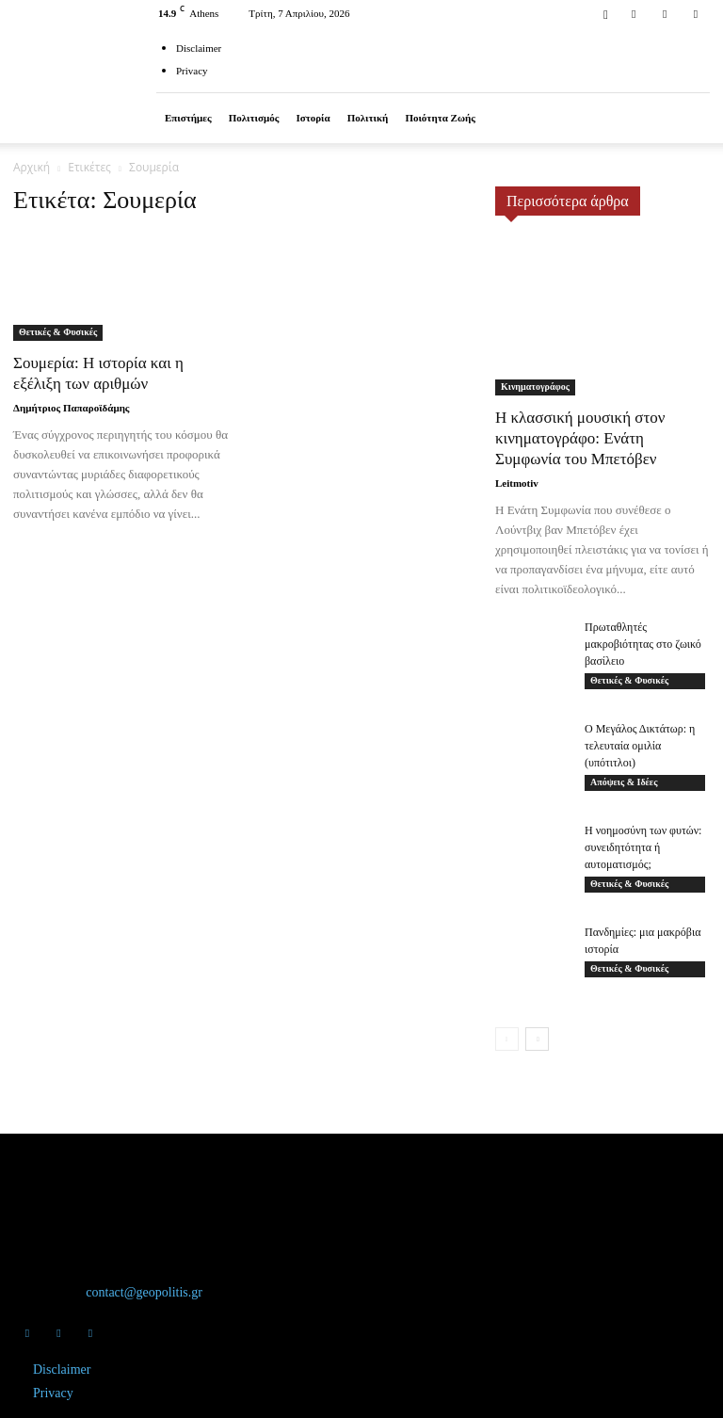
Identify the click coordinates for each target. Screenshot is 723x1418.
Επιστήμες (188, 117)
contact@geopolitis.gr (144, 1292)
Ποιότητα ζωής (440, 117)
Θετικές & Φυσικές (58, 332)
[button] (605, 13)
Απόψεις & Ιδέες (623, 782)
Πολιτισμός (254, 117)
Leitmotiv (516, 483)
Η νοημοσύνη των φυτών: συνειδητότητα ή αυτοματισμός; (643, 847)
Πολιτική (368, 117)
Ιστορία (312, 117)
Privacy (192, 70)
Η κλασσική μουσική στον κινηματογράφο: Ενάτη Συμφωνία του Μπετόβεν (580, 438)
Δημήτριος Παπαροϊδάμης (71, 407)
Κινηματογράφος (535, 386)
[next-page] (537, 1039)
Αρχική (31, 167)
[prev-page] (507, 1039)
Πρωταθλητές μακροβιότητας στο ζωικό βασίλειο (643, 644)
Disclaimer (198, 48)
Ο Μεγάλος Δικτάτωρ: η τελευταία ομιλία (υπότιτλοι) (640, 745)
